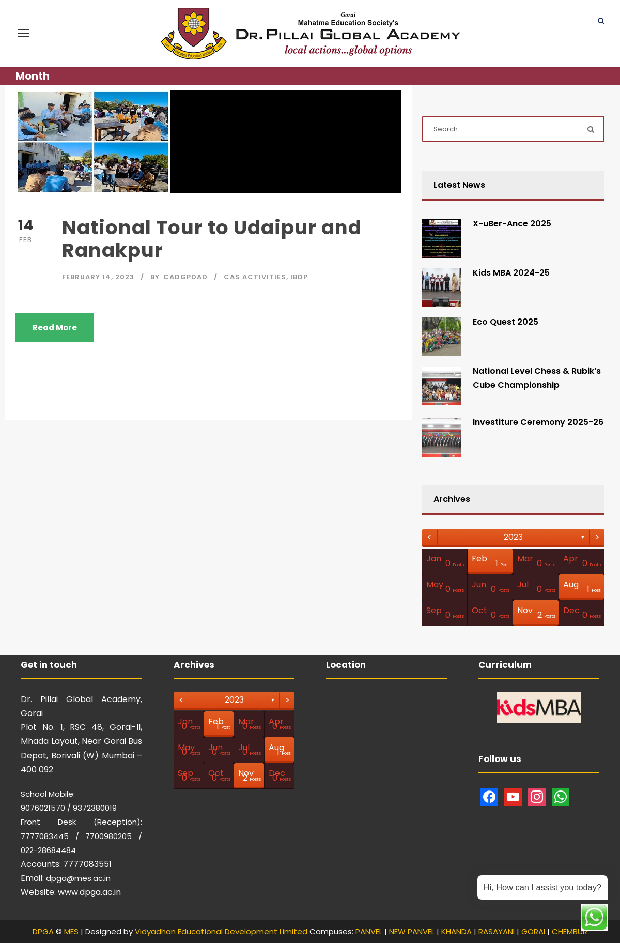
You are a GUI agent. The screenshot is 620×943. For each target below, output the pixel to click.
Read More (55, 327)
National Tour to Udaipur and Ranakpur (212, 239)
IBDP (299, 277)
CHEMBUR (569, 931)
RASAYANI (496, 931)
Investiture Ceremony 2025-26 (538, 422)
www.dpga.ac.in (89, 892)
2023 (513, 537)
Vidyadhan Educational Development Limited (221, 931)
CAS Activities (255, 277)
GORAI (533, 931)
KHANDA (456, 931)
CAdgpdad (185, 277)
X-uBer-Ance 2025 (512, 224)
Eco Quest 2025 (505, 322)
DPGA (43, 931)
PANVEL (368, 931)
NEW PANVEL (412, 931)
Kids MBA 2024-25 (511, 273)
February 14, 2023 (98, 277)
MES (71, 931)
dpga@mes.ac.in (78, 878)
